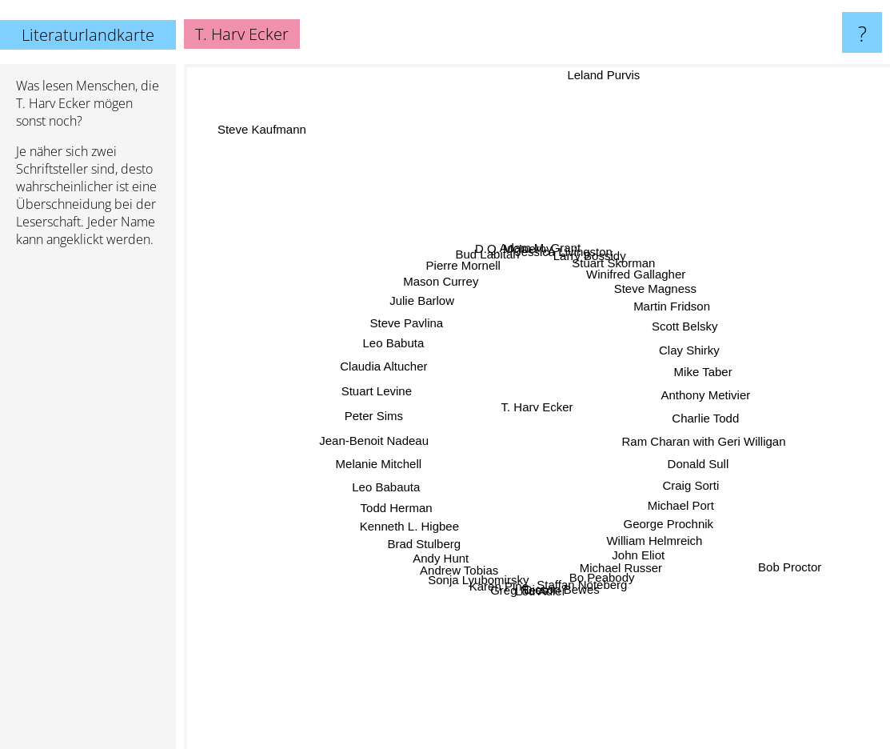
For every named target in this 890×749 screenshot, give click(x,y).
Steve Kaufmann (270, 137)
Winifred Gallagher (625, 290)
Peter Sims (394, 414)
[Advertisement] (88, 505)
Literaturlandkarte (88, 35)
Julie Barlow (437, 313)
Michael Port (666, 493)
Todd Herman (413, 496)
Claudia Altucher (403, 371)
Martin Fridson (656, 318)
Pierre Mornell (474, 283)
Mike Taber (683, 375)
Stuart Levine (397, 392)
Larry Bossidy (585, 275)
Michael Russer (612, 549)
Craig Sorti (674, 475)
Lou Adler (541, 570)
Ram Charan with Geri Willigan (686, 436)
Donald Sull (681, 456)
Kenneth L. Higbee (424, 512)
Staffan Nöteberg (578, 564)
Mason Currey (455, 296)
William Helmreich (642, 524)
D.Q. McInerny (518, 269)
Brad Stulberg (438, 528)
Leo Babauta (405, 476)
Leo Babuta (413, 350)
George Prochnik (654, 510)
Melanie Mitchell (398, 456)
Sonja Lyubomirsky (486, 560)
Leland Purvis (595, 75)
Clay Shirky (673, 355)
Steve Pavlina (424, 332)
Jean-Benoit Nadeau (394, 436)
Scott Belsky (667, 335)
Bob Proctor (752, 544)
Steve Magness (642, 303)
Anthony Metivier (687, 396)
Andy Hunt (453, 540)
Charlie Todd (686, 416)
